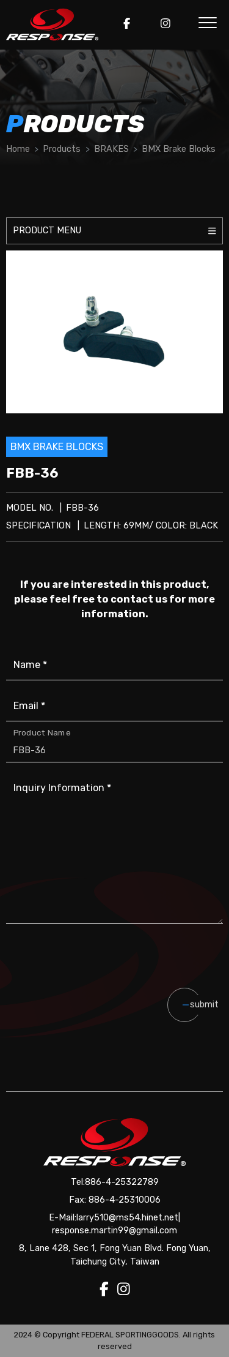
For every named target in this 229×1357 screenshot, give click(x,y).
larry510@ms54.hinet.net (127, 1217)
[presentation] (126, 970)
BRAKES (111, 149)
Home (18, 149)
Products (62, 149)
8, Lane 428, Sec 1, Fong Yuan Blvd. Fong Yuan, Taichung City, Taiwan (115, 1255)
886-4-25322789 (122, 1182)
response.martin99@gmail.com (114, 1230)
